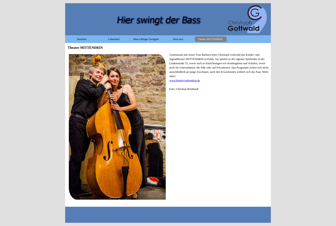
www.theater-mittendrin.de (184, 80)
